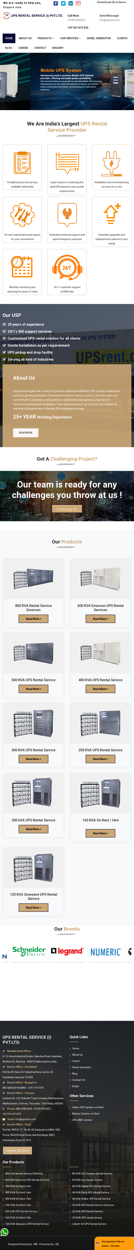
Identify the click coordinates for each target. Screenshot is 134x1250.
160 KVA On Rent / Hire (101, 820)
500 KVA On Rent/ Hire (17, 1186)
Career (23, 47)
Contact (40, 47)
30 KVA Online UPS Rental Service (90, 1198)
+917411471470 (78, 27)
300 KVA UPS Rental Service (33, 750)
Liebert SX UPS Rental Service (88, 1224)
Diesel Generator (99, 38)
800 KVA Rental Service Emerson (33, 608)
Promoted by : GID (49, 1244)
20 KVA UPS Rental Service (86, 1211)
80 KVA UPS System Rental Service (91, 1173)
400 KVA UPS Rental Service (100, 680)
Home (9, 38)
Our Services (70, 38)
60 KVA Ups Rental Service (86, 1179)
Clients (122, 38)
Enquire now (12, 7)
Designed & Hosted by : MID (23, 1244)
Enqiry (74, 1086)
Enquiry (57, 47)
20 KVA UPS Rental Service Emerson (92, 1205)
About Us (25, 38)
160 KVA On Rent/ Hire (17, 1217)
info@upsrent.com (25, 1119)
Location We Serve (17, 1150)
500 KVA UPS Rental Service (33, 680)
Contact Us (77, 1079)
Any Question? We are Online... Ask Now (113, 1243)
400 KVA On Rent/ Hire (17, 1192)
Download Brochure (111, 2)
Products (46, 38)
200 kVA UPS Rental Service (33, 820)
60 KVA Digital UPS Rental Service (90, 1186)
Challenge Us (67, 515)
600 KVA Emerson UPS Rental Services (100, 608)
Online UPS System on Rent (87, 1107)
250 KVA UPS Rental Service (100, 750)
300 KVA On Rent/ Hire (17, 1198)
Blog (8, 47)
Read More (25, 440)
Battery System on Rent (84, 1113)
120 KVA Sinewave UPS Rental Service (33, 896)
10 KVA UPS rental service (86, 1217)
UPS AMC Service (81, 1120)
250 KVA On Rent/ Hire (17, 1205)
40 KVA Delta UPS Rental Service (89, 1192)
